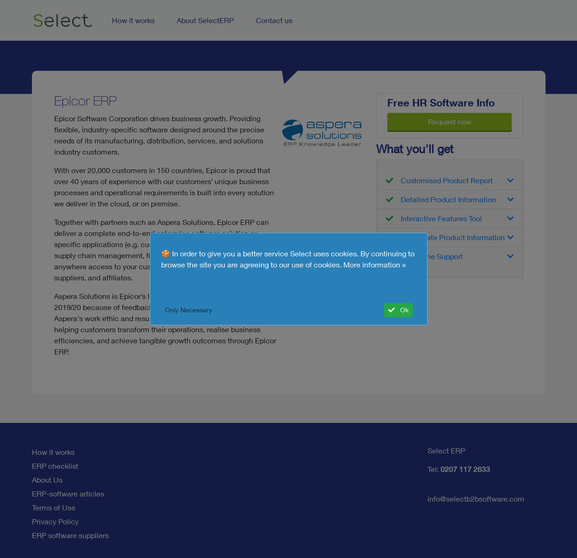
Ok (398, 310)
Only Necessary (188, 310)
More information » (374, 264)
